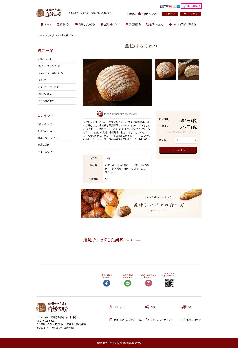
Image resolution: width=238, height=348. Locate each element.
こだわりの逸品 (46, 101)
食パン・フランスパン (49, 66)
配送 (150, 307)
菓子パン (42, 80)
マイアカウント (46, 151)
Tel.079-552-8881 (45, 321)
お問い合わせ (155, 24)
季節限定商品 (45, 94)
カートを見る (191, 13)
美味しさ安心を (85, 24)
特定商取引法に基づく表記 (125, 319)
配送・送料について (48, 137)
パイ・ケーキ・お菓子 (49, 87)
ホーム (46, 24)
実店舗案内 (133, 24)
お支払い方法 (45, 130)
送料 (186, 307)
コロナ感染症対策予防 (182, 24)
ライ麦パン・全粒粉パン (60, 35)
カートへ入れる (178, 150)
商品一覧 (63, 24)
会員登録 (131, 13)
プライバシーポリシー (159, 319)
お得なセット (45, 59)
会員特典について (150, 13)
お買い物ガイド (110, 24)
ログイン (170, 13)
